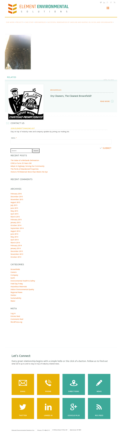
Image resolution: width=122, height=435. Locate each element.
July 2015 (14, 205)
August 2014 (15, 231)
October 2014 (16, 225)
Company (14, 275)
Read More (105, 101)
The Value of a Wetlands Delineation (25, 160)
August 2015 (15, 202)
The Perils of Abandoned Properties (25, 169)
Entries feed (15, 316)
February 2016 (16, 193)
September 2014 (17, 228)
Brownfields (40, 22)
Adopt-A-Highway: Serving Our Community (27, 166)
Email (14, 138)
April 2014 (14, 239)
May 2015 (14, 211)
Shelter (13, 295)
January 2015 (15, 222)
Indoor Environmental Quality (22, 289)
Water (13, 301)
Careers (14, 272)
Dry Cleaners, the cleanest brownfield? (71, 95)
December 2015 (17, 196)
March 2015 (15, 216)
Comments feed (17, 319)
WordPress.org (16, 322)
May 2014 (14, 237)
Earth (13, 278)
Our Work (10, 22)
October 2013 (16, 257)
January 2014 (15, 248)
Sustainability (16, 298)
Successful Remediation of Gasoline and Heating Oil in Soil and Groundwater (80, 22)
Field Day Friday (17, 283)
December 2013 (17, 251)
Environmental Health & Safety (23, 281)
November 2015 (17, 199)
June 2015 (14, 208)
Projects (19, 22)
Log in (13, 313)
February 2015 (16, 219)
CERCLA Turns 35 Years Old (21, 163)
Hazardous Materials (19, 286)
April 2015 (14, 213)
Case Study (29, 22)
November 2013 (17, 254)
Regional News (16, 292)
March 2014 (15, 242)
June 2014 (14, 234)
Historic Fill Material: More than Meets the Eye (29, 172)
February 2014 (16, 245)
